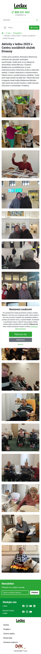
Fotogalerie (17, 33)
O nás (8, 33)
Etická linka (7, 638)
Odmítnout (20, 340)
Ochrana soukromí (10, 642)
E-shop (34, 28)
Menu (8, 27)
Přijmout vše (20, 334)
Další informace (20, 329)
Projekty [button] (6, 629)
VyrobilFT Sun (20, 651)
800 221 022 (20, 12)
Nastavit (20, 344)
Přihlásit (34, 593)
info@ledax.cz (20, 15)
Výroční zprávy (9, 634)
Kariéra (6, 625)
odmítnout (34, 326)
